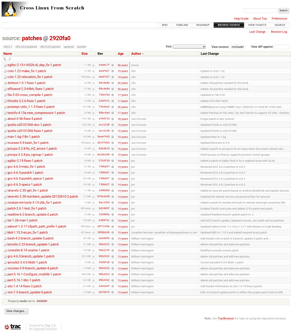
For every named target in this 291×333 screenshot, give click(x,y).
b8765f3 (104, 292)
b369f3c (104, 220)
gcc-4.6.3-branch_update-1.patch (30, 256)
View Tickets (257, 24)
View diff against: (270, 46)
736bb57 (104, 167)
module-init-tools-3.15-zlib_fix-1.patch (34, 202)
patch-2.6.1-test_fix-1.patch (26, 208)
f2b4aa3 (104, 107)
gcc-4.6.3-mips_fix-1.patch (26, 167)
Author (136, 54)
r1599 (229, 107)
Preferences (279, 18)
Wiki (165, 24)
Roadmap (203, 24)
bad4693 (104, 238)
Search (280, 24)
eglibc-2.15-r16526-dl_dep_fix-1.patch (34, 65)
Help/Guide (241, 18)
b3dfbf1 (104, 101)
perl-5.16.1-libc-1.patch (23, 280)
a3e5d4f (104, 286)
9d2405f (104, 208)
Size (84, 54)
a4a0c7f (104, 65)
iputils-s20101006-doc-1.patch (29, 125)
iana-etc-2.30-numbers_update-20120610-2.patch (42, 196)
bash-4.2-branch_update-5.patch (30, 238)
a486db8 (104, 190)
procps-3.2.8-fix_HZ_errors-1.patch (32, 149)
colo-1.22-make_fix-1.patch (26, 71)
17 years (123, 94)
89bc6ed (104, 113)
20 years (123, 82)
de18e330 (103, 154)
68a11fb (104, 250)
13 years (123, 238)
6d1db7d (104, 149)
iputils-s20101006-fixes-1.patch (29, 131)
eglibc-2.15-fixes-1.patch (25, 161)
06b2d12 (104, 244)
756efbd (104, 95)
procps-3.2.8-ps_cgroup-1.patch (30, 155)
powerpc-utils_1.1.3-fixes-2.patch (31, 107)
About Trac (260, 18)
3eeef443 (103, 137)
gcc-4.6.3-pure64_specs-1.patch (30, 178)
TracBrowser (226, 319)
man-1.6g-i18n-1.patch (23, 137)
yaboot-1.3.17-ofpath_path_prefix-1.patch (36, 226)
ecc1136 (104, 124)
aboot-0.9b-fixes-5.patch (24, 119)
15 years (123, 124)
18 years (123, 118)
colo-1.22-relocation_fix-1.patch (29, 77)
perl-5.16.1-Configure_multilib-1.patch (34, 274)
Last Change (257, 32)
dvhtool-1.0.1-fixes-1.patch (26, 83)
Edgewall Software (45, 329)
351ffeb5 (103, 142)
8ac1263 (104, 202)
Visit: (169, 46)
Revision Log (279, 32)
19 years (123, 71)
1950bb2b (103, 232)
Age (121, 54)
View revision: (220, 46)
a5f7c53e (103, 226)
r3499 (204, 107)
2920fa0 (60, 38)
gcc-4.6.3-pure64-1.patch (25, 173)
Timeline (182, 24)
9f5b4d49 (103, 196)
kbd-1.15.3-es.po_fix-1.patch (27, 232)
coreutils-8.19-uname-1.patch (28, 250)
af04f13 (104, 119)
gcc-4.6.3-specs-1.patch (24, 185)
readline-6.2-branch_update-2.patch (32, 214)
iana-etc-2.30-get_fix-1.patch (27, 190)
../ (8, 59)
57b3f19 (104, 160)
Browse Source (229, 24)
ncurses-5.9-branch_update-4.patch (32, 268)
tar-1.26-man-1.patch (22, 220)
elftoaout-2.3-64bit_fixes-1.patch (30, 89)
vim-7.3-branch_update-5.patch (29, 292)
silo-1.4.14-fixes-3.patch (24, 286)
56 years (123, 65)
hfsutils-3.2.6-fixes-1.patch (26, 101)
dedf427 (104, 71)
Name (7, 54)
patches (32, 38)
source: (11, 38)
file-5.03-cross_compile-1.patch (29, 95)
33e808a (104, 214)
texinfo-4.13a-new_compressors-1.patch (36, 113)
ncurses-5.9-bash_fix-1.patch (28, 143)
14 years (123, 160)
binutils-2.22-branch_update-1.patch (33, 244)
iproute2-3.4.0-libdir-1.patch (27, 262)
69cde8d (104, 83)
